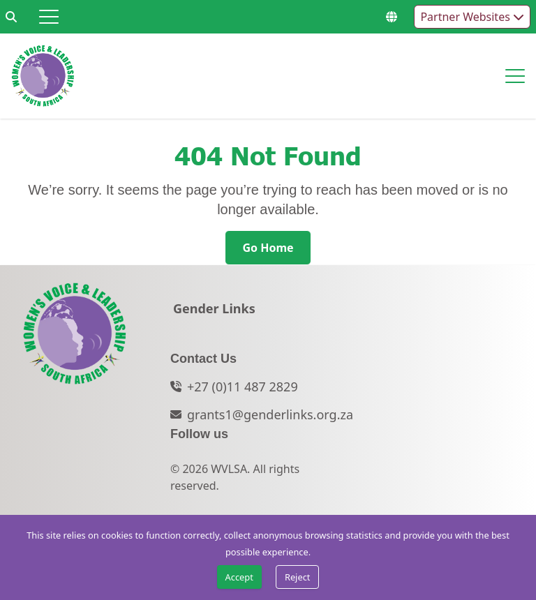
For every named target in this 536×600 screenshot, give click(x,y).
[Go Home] (268, 247)
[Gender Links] (214, 313)
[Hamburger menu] (49, 17)
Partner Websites (472, 16)
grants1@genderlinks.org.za (270, 414)
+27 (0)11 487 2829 (242, 386)
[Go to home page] (43, 76)
